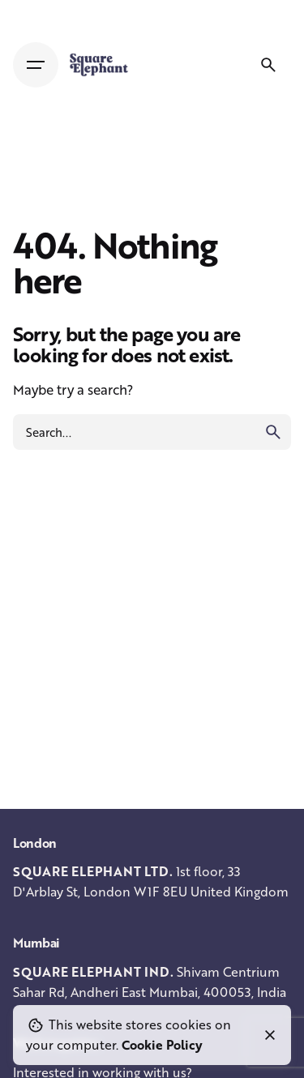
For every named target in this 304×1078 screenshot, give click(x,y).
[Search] (268, 65)
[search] (273, 432)
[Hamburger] (35, 65)
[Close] (270, 1035)
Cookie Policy (162, 1045)
